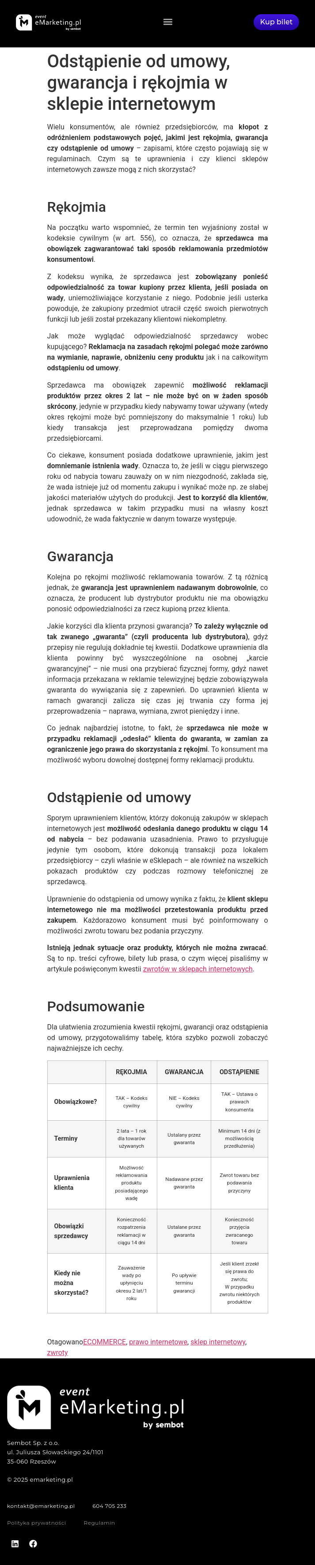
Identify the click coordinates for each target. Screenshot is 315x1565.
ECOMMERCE (104, 1342)
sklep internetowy (217, 1342)
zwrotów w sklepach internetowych (198, 969)
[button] (167, 21)
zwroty (57, 1352)
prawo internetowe (158, 1342)
